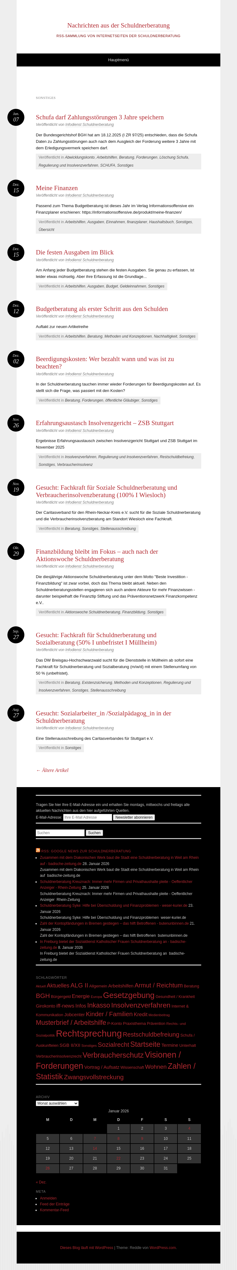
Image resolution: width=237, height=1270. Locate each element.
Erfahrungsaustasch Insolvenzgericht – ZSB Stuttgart (105, 423)
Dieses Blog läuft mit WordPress (86, 1248)
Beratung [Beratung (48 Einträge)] (191, 986)
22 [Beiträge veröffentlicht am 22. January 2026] (118, 1158)
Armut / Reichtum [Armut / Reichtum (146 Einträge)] (159, 985)
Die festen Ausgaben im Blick (75, 252)
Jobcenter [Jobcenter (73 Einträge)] (74, 1014)
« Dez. (41, 1182)
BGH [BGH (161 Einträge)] (43, 995)
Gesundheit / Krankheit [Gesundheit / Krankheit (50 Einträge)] (175, 997)
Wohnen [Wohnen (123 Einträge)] (156, 1066)
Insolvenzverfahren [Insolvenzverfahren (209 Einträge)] (140, 1005)
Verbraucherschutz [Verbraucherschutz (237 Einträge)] (113, 1055)
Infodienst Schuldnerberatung (89, 124)
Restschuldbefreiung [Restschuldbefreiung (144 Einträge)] (151, 1034)
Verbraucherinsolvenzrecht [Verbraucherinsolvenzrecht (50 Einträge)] (58, 1056)
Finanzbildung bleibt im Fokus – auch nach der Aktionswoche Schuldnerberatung (97, 555)
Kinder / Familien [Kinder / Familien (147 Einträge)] (109, 1014)
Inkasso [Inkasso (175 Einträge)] (98, 1005)
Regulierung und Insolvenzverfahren (68, 165)
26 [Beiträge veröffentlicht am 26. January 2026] (48, 1168)
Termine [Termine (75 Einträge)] (169, 1045)
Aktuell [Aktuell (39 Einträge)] (41, 986)
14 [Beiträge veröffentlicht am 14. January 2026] (95, 1148)
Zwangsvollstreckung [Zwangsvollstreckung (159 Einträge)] (94, 1076)
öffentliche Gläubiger (122, 400)
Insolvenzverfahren (80, 457)
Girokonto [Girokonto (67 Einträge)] (45, 1006)
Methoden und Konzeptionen (128, 336)
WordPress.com (163, 1248)
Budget (112, 286)
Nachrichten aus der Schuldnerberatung (118, 25)
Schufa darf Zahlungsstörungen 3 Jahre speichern (100, 117)
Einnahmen (115, 222)
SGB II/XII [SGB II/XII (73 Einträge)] (70, 1045)
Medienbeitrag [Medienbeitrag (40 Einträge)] (159, 1015)
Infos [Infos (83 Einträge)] (80, 1005)
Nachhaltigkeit (165, 336)
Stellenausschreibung (118, 528)
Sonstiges (125, 165)
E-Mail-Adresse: (74, 817)
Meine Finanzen (57, 188)
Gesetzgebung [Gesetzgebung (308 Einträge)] (129, 995)
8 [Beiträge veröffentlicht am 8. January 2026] (119, 1138)
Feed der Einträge (54, 1204)
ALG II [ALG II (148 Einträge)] (79, 985)
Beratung (126, 157)
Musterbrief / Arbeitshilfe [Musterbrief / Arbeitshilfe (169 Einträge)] (71, 1022)
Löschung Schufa (174, 157)
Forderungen (146, 157)
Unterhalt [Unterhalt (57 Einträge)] (187, 1045)
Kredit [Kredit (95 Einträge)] (141, 1014)
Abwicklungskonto (79, 157)
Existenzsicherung (97, 682)
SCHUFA (107, 165)
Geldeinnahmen (133, 286)
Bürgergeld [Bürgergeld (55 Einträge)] (61, 996)
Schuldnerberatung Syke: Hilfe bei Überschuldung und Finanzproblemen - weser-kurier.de (113, 905)
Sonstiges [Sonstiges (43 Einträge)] (89, 1045)
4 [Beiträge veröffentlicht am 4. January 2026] (189, 1128)
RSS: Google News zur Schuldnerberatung (86, 851)
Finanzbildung (133, 612)
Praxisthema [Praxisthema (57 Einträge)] (134, 1023)
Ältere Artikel (52, 770)
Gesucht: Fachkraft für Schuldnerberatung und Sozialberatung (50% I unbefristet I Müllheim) (96, 638)
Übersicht (46, 230)
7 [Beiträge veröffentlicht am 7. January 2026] (95, 1138)
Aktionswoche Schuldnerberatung (92, 612)
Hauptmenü (118, 60)
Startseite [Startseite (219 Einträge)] (145, 1044)
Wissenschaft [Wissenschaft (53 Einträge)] (132, 1067)
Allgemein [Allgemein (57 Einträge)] (98, 986)
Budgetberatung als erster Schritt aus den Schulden (102, 309)
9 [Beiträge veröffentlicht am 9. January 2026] (142, 1138)
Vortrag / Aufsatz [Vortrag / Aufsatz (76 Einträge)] (101, 1067)
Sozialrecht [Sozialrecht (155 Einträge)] (113, 1044)
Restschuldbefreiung (176, 457)
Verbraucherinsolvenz (75, 464)
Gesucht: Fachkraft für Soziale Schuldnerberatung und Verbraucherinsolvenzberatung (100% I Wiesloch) (106, 491)
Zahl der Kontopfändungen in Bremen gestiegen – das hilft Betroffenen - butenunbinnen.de (114, 923)
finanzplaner (137, 222)
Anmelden (48, 1198)
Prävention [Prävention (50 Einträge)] (156, 1023)
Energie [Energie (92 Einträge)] (81, 996)
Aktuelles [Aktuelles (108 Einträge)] (58, 985)
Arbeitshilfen (107, 157)
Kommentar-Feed (54, 1210)
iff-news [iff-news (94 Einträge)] (65, 1006)
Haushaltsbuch (161, 222)
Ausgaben (95, 222)
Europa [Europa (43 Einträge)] (96, 997)
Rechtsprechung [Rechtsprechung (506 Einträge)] (89, 1033)
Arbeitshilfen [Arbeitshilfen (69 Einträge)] (121, 985)
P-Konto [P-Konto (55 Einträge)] (114, 1023)
